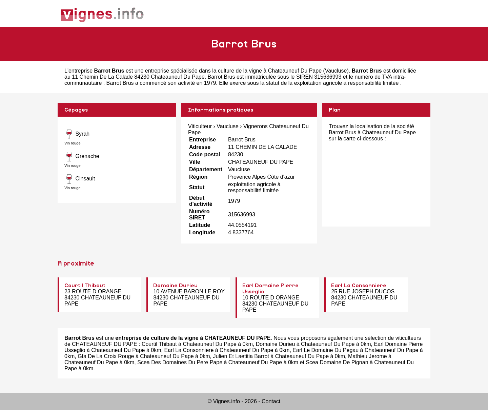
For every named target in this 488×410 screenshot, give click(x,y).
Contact (271, 401)
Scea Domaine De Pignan (337, 362)
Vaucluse (336, 71)
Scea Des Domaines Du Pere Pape (179, 362)
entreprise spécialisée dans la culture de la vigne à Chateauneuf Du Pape (233, 71)
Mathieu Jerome (367, 356)
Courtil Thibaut (84, 285)
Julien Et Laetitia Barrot (241, 356)
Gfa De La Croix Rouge (106, 356)
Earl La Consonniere (358, 285)
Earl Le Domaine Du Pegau (325, 350)
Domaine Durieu (175, 285)
